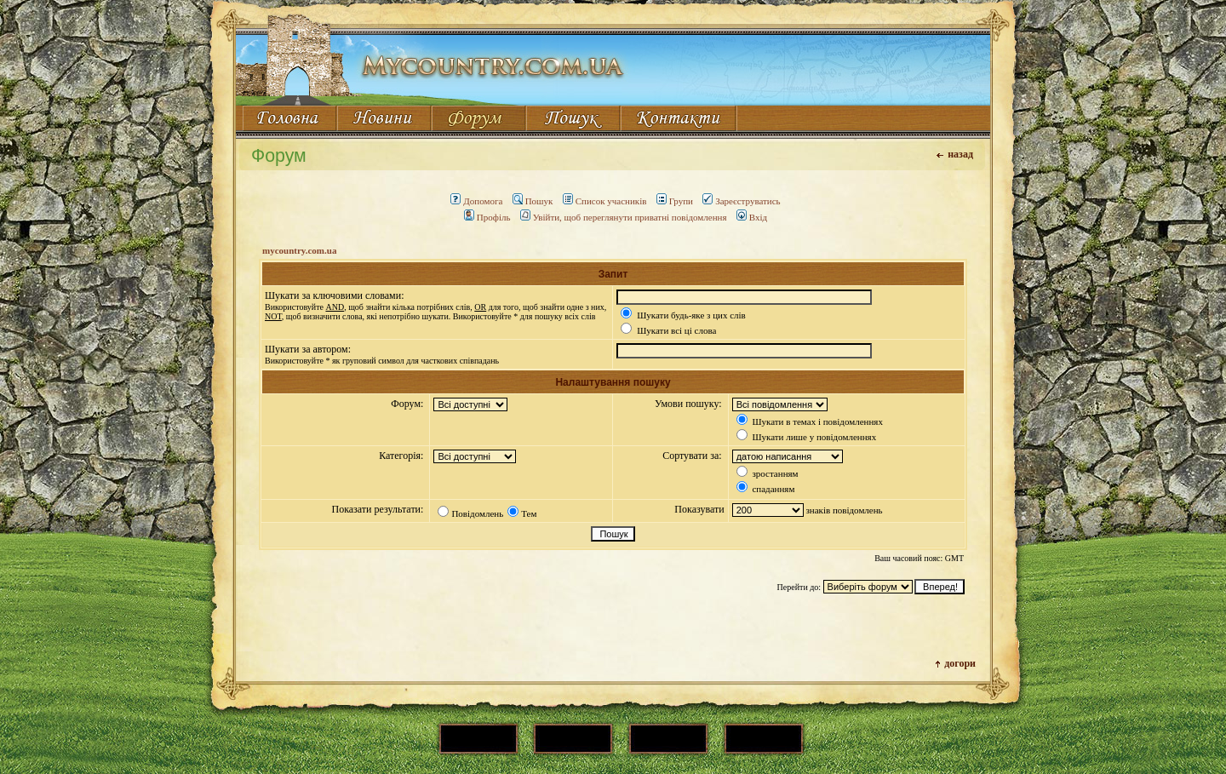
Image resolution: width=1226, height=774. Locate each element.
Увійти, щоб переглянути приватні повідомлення (623, 217)
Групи (674, 201)
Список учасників (605, 201)
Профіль (487, 217)
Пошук (533, 201)
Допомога (476, 201)
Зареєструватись (741, 201)
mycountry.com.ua (299, 250)
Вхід (751, 217)
